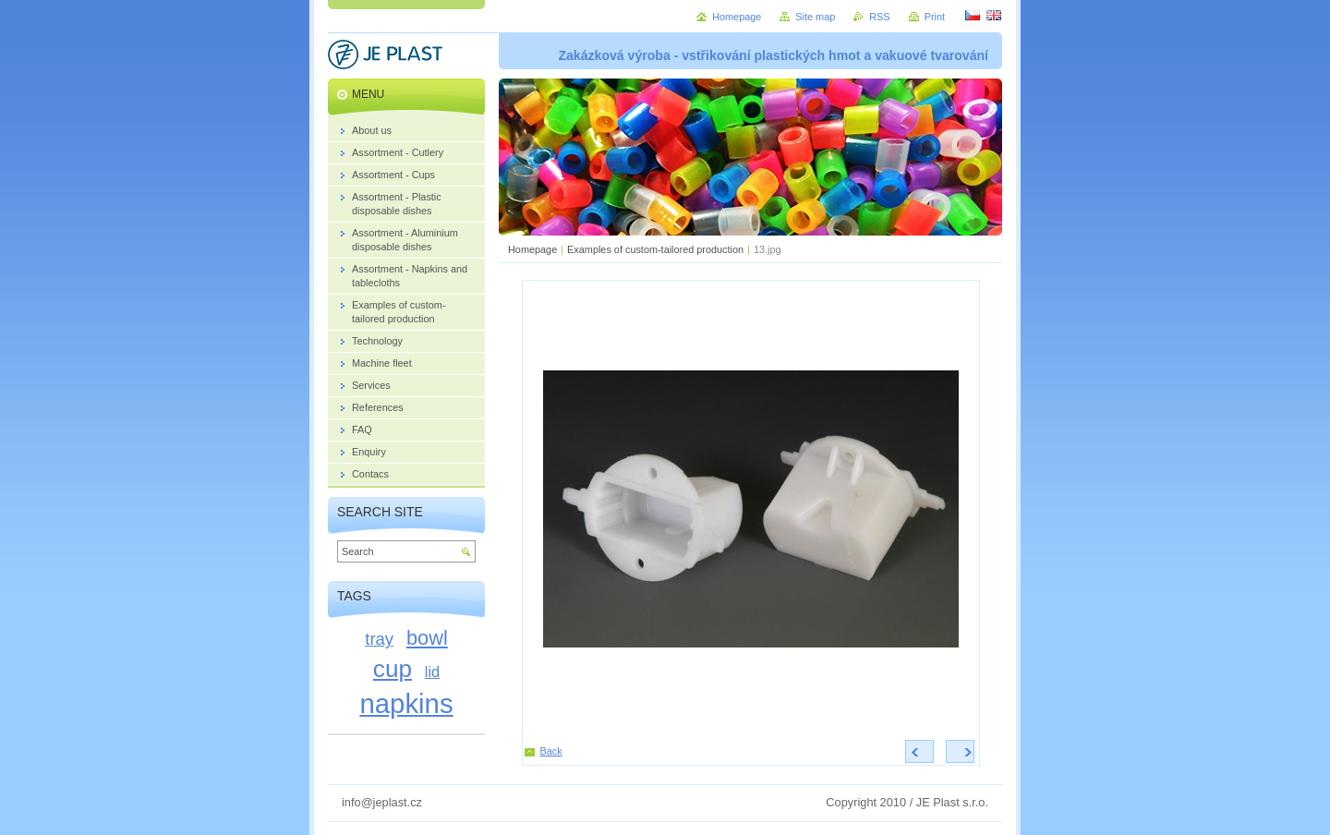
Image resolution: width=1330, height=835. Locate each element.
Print (935, 16)
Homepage (532, 249)
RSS (879, 16)
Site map (815, 16)
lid (432, 671)
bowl (427, 637)
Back (551, 750)
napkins (406, 703)
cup (392, 669)
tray (379, 638)
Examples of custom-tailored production (655, 249)
